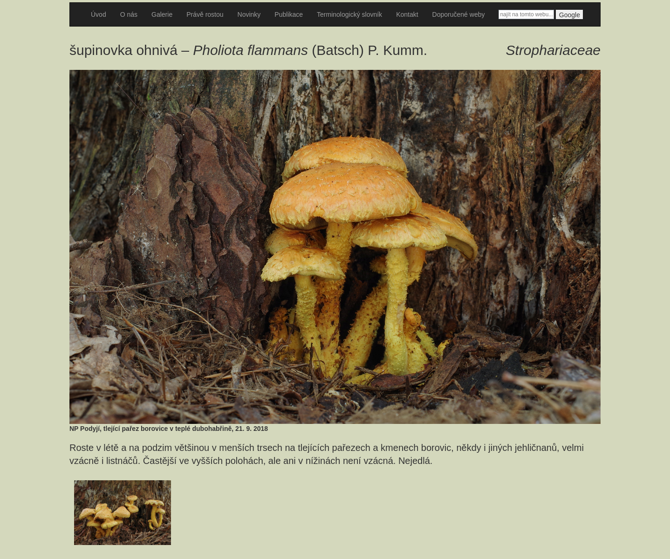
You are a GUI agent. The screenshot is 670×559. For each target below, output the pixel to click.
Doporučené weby (458, 14)
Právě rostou (204, 14)
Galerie (161, 14)
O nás (128, 14)
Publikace (288, 14)
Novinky (249, 14)
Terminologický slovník (349, 14)
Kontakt (407, 14)
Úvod (98, 14)
